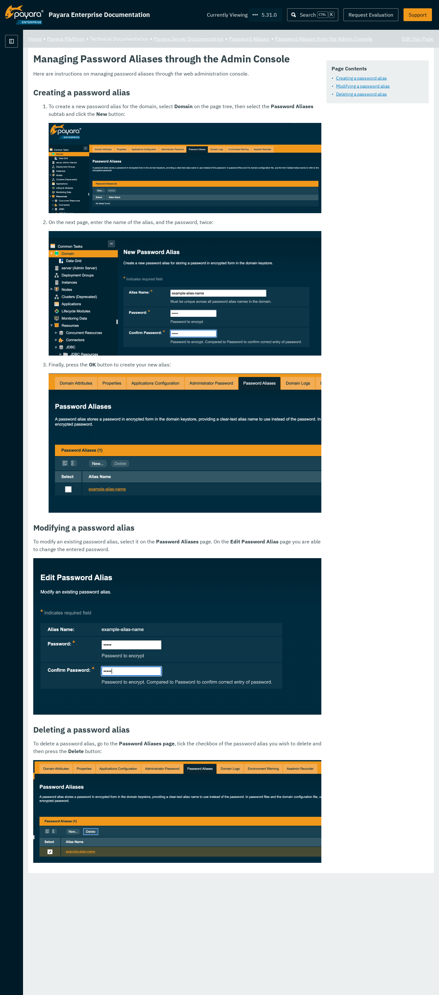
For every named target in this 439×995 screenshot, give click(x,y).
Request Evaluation (371, 15)
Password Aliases (329, 38)
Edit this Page (418, 38)
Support (418, 15)
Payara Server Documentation (268, 38)
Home (115, 38)
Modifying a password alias (149, 103)
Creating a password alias (147, 95)
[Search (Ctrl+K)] (312, 14)
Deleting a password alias (147, 111)
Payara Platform (24, 64)
